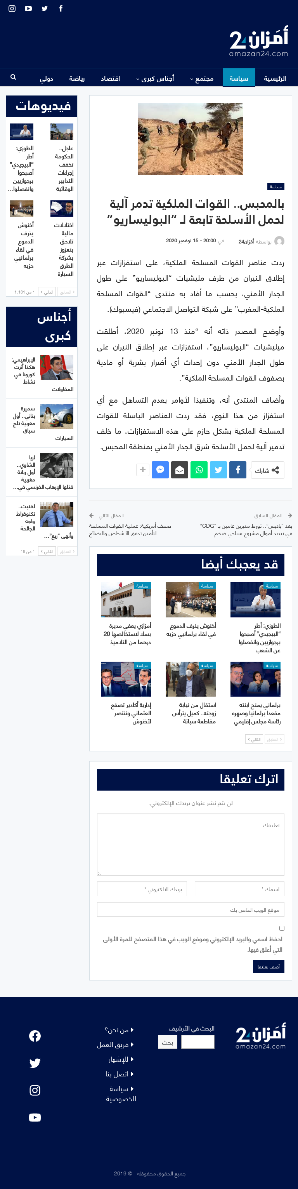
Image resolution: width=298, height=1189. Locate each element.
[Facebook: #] (34, 1036)
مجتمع (204, 77)
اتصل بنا (117, 1073)
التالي (254, 739)
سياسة (239, 77)
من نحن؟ (116, 1028)
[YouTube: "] (34, 1117)
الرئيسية (275, 77)
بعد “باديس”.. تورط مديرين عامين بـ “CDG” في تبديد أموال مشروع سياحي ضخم (246, 529)
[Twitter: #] (34, 1063)
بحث (167, 1041)
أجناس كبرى (158, 77)
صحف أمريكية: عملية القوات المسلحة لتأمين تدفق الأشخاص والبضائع (130, 529)
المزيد (46, 77)
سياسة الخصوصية (121, 1092)
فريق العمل (112, 1043)
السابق (274, 739)
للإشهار (118, 1058)
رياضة (77, 77)
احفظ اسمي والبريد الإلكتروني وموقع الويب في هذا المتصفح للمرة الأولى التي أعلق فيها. (192, 943)
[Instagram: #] (34, 1090)
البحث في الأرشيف (192, 1027)
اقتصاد (110, 77)
